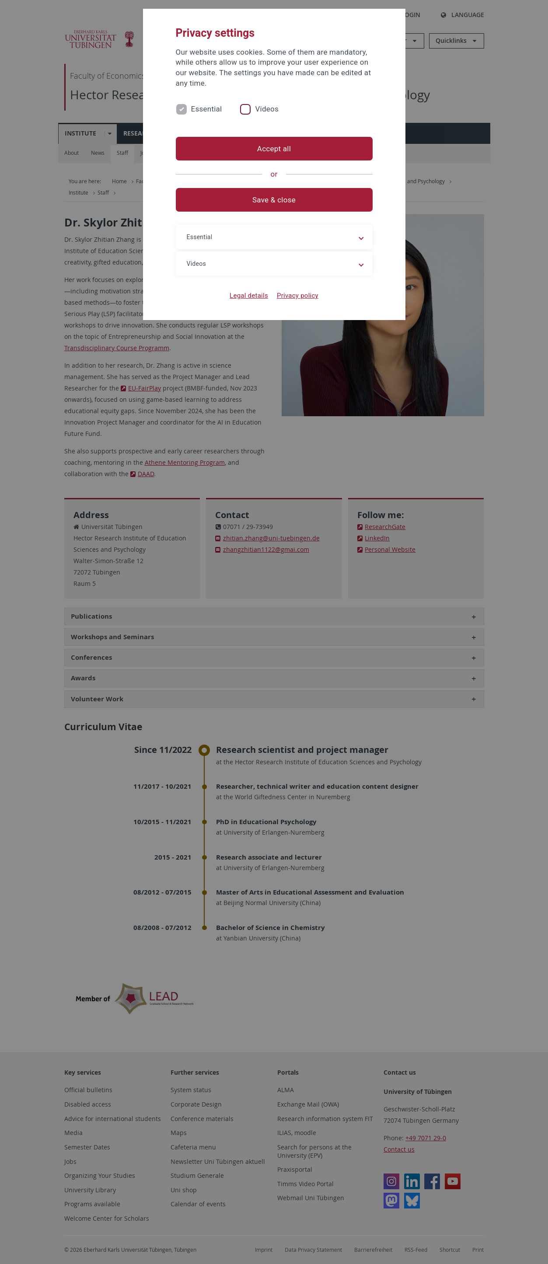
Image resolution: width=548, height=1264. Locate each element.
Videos (267, 108)
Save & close (274, 199)
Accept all (274, 148)
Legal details (249, 295)
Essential (206, 108)
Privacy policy (297, 295)
